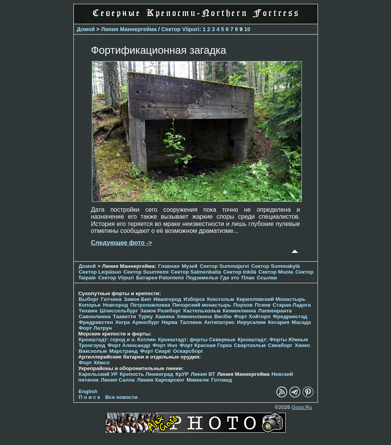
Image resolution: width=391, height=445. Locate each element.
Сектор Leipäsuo (100, 272)
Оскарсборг (188, 351)
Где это (229, 278)
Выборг (89, 299)
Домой (86, 29)
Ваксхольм (93, 351)
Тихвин (88, 311)
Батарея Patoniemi (160, 278)
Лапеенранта (275, 311)
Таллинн (191, 322)
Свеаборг (280, 345)
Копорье (90, 305)
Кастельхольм (201, 311)
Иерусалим (251, 322)
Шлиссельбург (119, 311)
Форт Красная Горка (206, 345)
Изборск (194, 299)
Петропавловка (150, 305)
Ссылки (267, 278)
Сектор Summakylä (275, 266)
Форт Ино (165, 345)
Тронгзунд (92, 345)
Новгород (115, 305)
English (88, 391)
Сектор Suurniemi (146, 272)
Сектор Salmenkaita (196, 272)
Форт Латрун (95, 328)
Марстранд (123, 351)
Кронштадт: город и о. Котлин (117, 339)
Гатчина (111, 299)
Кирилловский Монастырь (270, 299)
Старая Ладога (292, 305)
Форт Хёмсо (94, 362)
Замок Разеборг (160, 311)
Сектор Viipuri (180, 29)
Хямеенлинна (194, 316)
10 (247, 29)
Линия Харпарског (160, 380)
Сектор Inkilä (239, 272)
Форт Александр (128, 345)
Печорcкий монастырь (201, 305)
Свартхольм (250, 345)
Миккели (197, 380)
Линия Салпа (118, 380)
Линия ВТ (203, 374)
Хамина (165, 316)
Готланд (221, 380)
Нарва (169, 322)
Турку (145, 316)
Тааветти (124, 316)
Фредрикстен (96, 322)
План (248, 278)
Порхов (243, 305)
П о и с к (89, 397)
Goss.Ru (302, 407)
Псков (263, 305)
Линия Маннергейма (129, 29)
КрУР (181, 374)
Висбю (223, 316)
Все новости (121, 397)
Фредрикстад (290, 316)
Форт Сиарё (155, 351)
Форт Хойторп (252, 316)
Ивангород (167, 299)
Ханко (302, 345)
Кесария (279, 322)
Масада (301, 322)
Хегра (122, 322)
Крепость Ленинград (146, 374)
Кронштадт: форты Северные (196, 339)
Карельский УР (98, 374)
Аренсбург (146, 322)
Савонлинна (95, 316)
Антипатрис (219, 322)
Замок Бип (137, 299)
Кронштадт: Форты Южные (273, 339)
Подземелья (202, 278)
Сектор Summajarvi (224, 266)
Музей (189, 266)
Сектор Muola (275, 272)
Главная (168, 266)
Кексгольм (221, 299)
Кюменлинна (239, 311)
